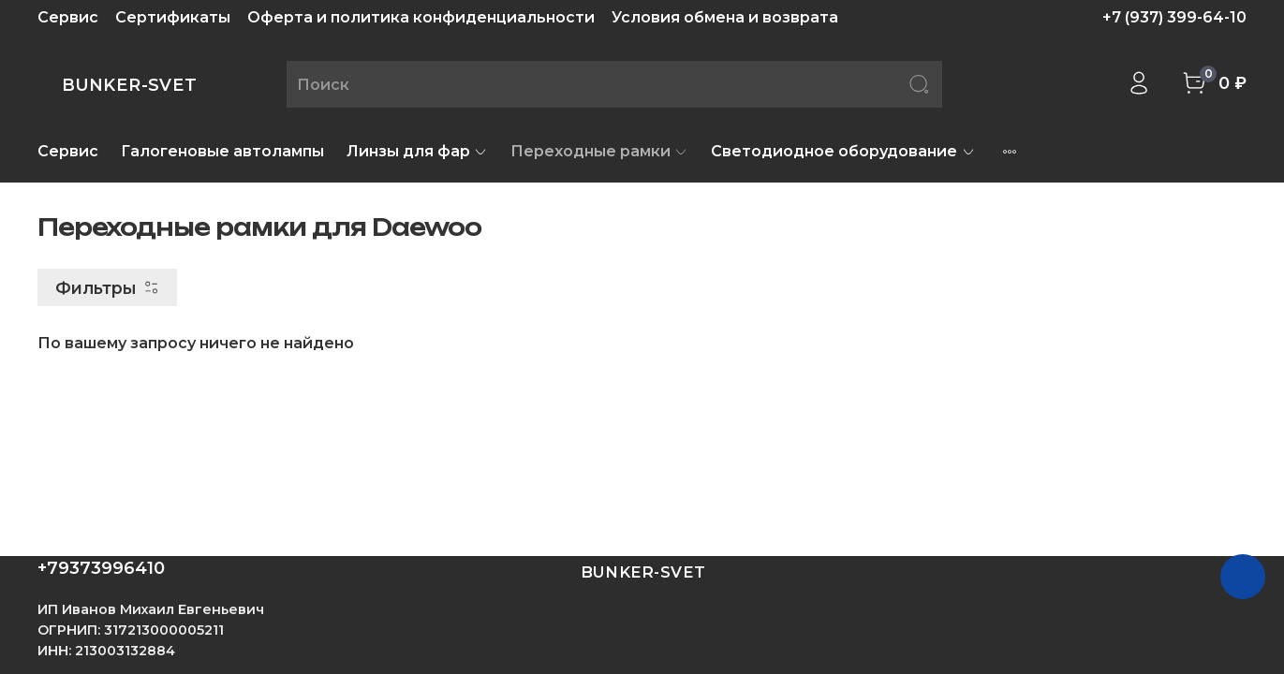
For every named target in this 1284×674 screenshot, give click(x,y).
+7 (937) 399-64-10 (1174, 17)
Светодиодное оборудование (843, 151)
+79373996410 (101, 568)
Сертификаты (172, 17)
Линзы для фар (417, 151)
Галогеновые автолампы (222, 151)
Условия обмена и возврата (725, 17)
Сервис (67, 17)
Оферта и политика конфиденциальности (421, 17)
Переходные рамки (599, 151)
